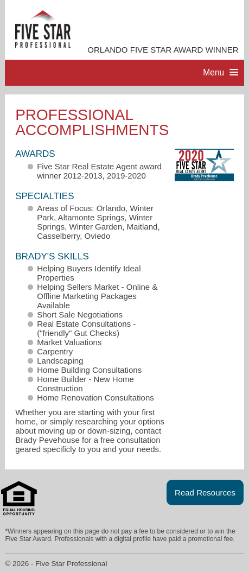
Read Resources (205, 492)
